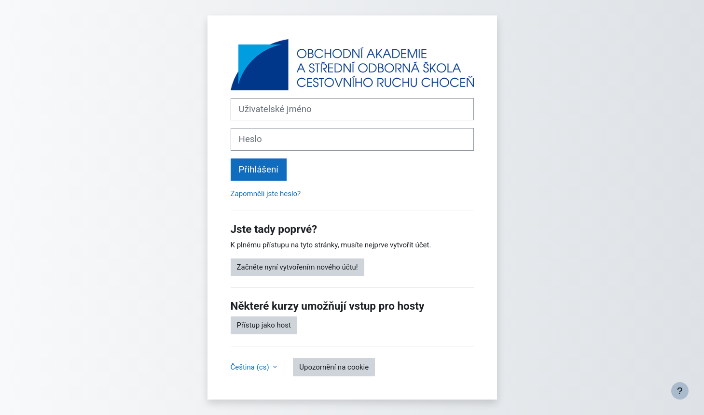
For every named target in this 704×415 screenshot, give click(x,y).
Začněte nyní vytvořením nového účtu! (297, 267)
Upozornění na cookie (334, 367)
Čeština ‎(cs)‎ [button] (251, 367)
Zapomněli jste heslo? (266, 193)
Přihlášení (258, 169)
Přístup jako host (264, 325)
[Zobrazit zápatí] (680, 391)
